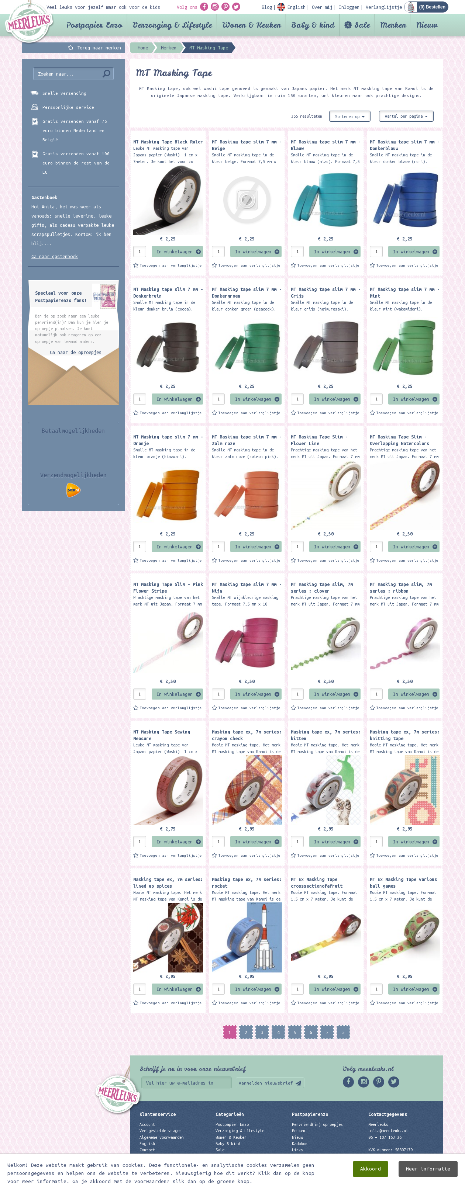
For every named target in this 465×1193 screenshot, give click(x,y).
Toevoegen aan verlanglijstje (171, 265)
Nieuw (426, 25)
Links (297, 1150)
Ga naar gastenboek (54, 256)
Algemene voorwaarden (162, 1137)
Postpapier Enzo (94, 25)
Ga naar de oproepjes (75, 352)
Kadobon (299, 1143)
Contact (147, 1150)
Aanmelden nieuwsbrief (266, 1083)
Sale (362, 25)
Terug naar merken (99, 47)
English (147, 1143)
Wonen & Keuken (251, 25)
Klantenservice (158, 1114)
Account (147, 1124)
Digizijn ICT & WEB (417, 1185)
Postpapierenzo (310, 1114)
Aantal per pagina (406, 116)
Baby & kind (312, 25)
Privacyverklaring (158, 1156)
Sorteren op (350, 116)
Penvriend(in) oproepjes (317, 1124)
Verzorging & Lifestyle (172, 25)
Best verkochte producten (242, 1162)
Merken (393, 25)
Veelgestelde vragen (161, 1130)
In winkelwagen (174, 251)
